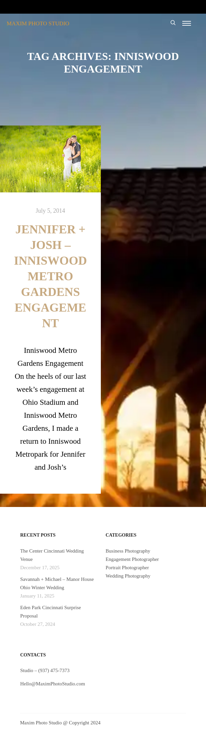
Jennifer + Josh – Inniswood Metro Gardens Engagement (50, 276)
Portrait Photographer (127, 567)
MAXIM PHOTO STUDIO (38, 23)
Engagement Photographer (132, 559)
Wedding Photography (128, 576)
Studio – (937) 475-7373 (44, 670)
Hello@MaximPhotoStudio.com (52, 683)
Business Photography (128, 551)
